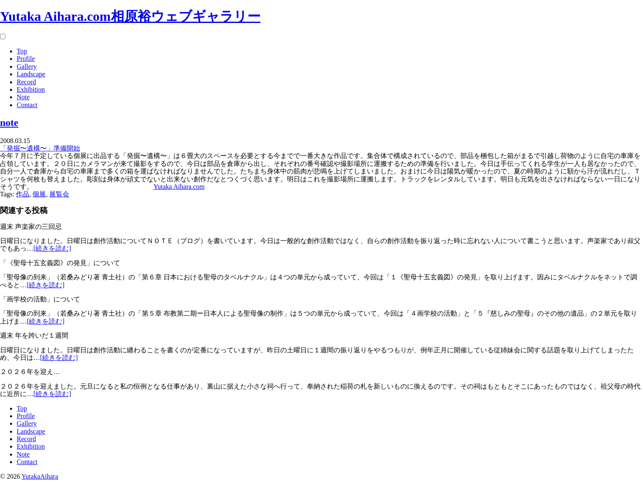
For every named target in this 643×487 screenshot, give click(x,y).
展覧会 (59, 194)
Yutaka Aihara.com (179, 186)
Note (23, 96)
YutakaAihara (40, 476)
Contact (27, 104)
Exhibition (31, 89)
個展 (39, 194)
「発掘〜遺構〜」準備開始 (40, 148)
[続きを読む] (52, 248)
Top (22, 51)
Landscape (31, 74)
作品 (22, 194)
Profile (26, 58)
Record (26, 81)
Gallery (27, 66)
